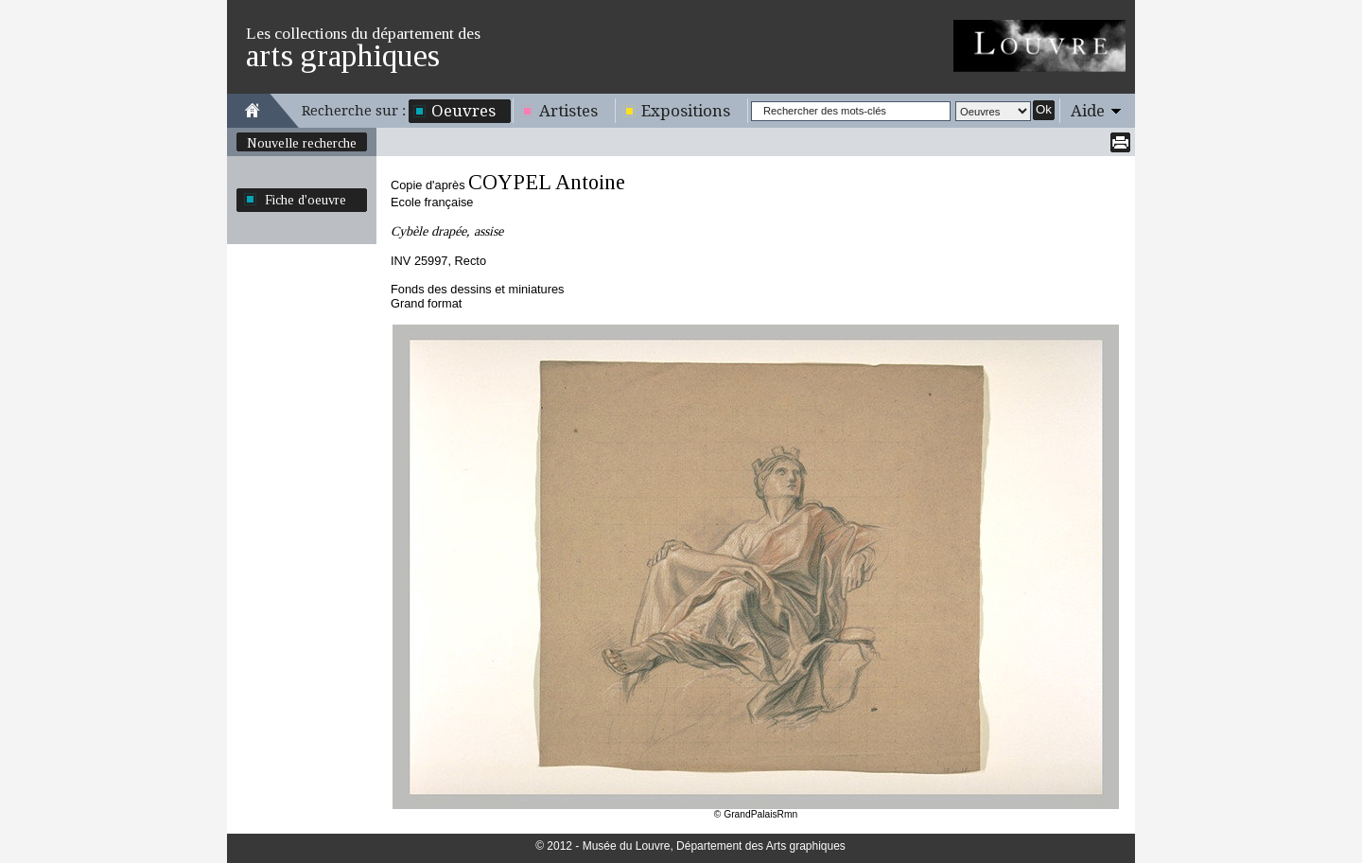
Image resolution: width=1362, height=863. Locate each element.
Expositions (685, 110)
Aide (1088, 110)
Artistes (568, 110)
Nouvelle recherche (302, 142)
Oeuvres (463, 110)
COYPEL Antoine (546, 182)
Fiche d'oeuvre (305, 199)
